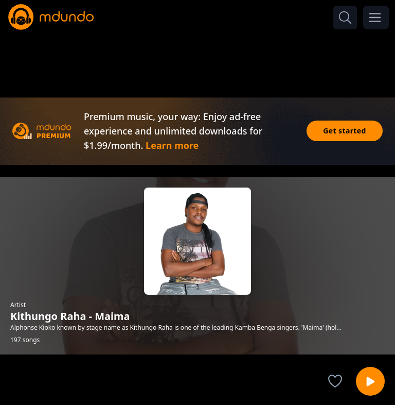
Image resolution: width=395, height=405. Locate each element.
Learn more (172, 145)
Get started (344, 131)
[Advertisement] (197, 61)
